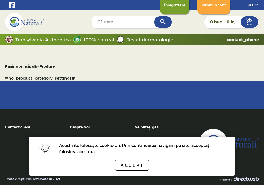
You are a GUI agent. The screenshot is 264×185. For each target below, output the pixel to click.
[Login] (213, 5)
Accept (132, 165)
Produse (47, 66)
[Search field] (123, 22)
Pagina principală (21, 66)
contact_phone (243, 39)
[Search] (163, 22)
